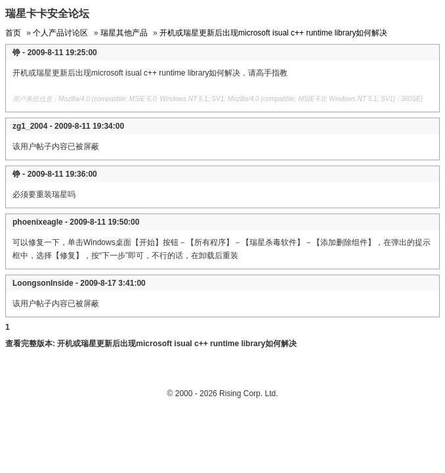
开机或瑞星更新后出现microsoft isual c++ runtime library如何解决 (273, 32)
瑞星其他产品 (124, 32)
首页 (13, 32)
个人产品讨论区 (60, 32)
